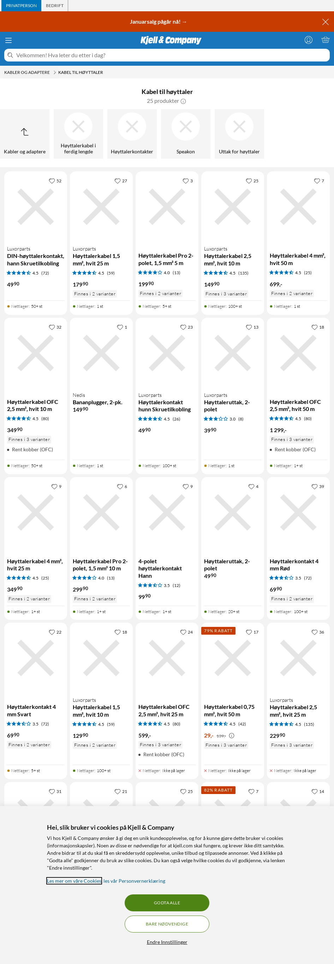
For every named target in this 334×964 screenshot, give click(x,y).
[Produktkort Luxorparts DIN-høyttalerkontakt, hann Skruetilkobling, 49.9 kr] (35, 206)
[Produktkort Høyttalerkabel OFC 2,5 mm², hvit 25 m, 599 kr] (167, 658)
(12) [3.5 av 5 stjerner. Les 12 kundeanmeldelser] (176, 585)
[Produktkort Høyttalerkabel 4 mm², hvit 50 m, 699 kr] (298, 206)
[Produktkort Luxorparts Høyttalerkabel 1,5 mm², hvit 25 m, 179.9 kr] (101, 206)
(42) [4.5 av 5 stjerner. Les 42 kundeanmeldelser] (242, 724)
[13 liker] (252, 327)
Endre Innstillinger (167, 942)
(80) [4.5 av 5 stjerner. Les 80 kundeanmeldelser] (45, 418)
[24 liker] (186, 632)
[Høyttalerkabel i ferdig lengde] (78, 134)
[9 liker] (56, 486)
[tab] (21, 5)
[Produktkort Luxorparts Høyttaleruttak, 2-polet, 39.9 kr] (232, 353)
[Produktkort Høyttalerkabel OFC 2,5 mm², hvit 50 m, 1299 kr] (298, 353)
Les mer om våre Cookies (74, 881)
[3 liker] (188, 180)
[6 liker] (122, 486)
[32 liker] (55, 327)
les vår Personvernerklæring (134, 881)
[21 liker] (120, 791)
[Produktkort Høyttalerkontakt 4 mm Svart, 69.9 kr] (35, 658)
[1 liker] (122, 327)
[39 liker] (317, 486)
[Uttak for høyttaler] (239, 134)
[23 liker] (186, 327)
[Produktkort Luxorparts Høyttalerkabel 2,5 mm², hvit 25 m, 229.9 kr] (298, 658)
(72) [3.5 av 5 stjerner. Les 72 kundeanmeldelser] (308, 578)
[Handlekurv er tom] (325, 39)
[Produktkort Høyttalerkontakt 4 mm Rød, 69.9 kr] (298, 512)
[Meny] (8, 40)
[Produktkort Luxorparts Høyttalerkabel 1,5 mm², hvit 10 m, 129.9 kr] (101, 658)
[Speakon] (185, 134)
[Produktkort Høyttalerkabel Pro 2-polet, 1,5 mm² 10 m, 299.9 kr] (101, 512)
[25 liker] (252, 180)
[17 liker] (252, 632)
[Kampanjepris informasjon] (231, 736)
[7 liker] (319, 180)
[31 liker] (55, 791)
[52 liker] (55, 180)
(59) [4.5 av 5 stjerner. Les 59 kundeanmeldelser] (111, 273)
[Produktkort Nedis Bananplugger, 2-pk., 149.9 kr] (101, 353)
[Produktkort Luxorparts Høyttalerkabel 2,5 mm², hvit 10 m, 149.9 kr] (232, 206)
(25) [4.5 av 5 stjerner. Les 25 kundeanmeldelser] (308, 272)
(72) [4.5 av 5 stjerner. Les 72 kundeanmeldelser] (45, 273)
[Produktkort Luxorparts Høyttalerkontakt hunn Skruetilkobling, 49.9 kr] (167, 353)
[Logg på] (308, 39)
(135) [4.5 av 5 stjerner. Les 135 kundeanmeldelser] (243, 273)
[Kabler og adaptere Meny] (54, 72)
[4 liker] (253, 486)
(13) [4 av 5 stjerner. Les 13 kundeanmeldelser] (176, 272)
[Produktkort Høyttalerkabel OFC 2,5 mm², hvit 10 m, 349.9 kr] (35, 353)
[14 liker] (317, 791)
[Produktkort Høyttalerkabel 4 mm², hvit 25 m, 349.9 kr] (35, 512)
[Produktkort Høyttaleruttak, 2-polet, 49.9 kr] (232, 512)
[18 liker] (317, 327)
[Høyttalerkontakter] (132, 134)
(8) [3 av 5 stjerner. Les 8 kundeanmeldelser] (241, 419)
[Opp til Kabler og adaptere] (24, 134)
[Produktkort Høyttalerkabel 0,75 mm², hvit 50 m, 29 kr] (232, 658)
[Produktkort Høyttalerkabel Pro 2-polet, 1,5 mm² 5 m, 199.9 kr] (167, 206)
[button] (183, 100)
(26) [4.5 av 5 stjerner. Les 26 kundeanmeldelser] (176, 419)
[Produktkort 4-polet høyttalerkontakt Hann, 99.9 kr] (167, 512)
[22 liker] (55, 632)
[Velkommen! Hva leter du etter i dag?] (171, 55)
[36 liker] (317, 632)
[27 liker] (120, 180)
